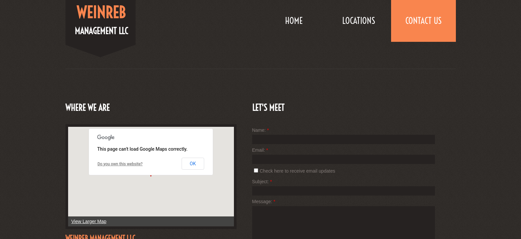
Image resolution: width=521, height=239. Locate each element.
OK (193, 163)
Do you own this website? (120, 164)
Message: (263, 201)
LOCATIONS (358, 20)
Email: (260, 150)
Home (294, 20)
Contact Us (423, 20)
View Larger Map (89, 221)
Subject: (262, 181)
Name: (260, 130)
